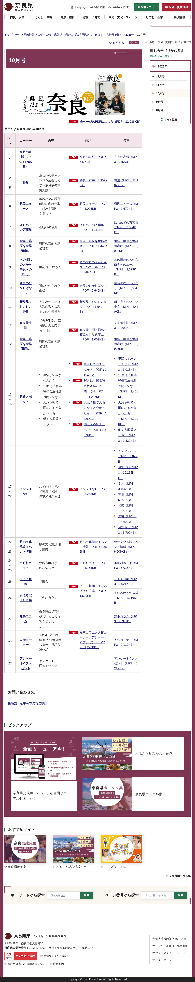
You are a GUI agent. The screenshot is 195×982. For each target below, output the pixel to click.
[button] (78, 7)
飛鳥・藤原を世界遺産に (26, 246)
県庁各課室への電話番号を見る (26, 963)
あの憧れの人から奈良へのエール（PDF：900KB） (93, 267)
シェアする (116, 42)
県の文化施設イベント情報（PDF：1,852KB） (93, 546)
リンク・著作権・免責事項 (171, 945)
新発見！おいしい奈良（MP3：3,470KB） (126, 306)
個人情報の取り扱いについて (172, 938)
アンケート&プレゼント (26, 663)
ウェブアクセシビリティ (170, 952)
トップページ (12, 34)
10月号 (160, 93)
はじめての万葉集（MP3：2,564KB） (126, 227)
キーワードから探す (28, 895)
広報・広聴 (44, 34)
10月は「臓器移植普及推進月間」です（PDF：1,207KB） (94, 389)
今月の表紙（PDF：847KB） (93, 159)
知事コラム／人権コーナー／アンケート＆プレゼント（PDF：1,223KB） (93, 640)
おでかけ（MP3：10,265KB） (128, 473)
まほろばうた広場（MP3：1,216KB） (126, 597)
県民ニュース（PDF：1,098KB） (92, 206)
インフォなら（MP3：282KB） (127, 456)
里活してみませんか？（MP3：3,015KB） (128, 364)
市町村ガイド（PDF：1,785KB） (92, 565)
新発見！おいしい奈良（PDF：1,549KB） (93, 306)
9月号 (159, 101)
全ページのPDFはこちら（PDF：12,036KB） (111, 121)
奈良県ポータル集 (180, 876)
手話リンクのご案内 (55, 955)
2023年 (129, 34)
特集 (26, 182)
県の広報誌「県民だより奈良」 (84, 34)
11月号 (160, 85)
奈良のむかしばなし (26, 288)
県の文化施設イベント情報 (26, 546)
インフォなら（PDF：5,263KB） (92, 491)
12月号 (160, 76)
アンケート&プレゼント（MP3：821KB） (125, 663)
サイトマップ (163, 960)
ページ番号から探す (122, 895)
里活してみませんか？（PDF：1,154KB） (95, 369)
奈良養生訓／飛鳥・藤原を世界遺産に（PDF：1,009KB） (93, 334)
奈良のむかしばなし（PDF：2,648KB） (93, 288)
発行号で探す (114, 34)
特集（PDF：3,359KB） (93, 183)
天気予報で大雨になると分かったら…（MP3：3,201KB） (128, 413)
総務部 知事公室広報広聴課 (29, 703)
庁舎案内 (58, 963)
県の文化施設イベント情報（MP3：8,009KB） (126, 546)
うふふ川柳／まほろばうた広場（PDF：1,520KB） (93, 590)
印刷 (135, 42)
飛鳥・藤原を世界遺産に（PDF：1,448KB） (93, 246)
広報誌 (58, 34)
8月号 (159, 110)
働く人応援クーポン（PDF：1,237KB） (95, 429)
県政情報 (29, 34)
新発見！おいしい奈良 (26, 306)
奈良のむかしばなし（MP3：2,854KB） (126, 288)
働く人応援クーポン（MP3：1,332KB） (127, 435)
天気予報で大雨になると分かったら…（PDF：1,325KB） (95, 410)
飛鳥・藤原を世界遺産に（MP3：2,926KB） (126, 246)
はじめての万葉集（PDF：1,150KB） (93, 227)
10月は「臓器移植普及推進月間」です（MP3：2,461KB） (128, 386)
